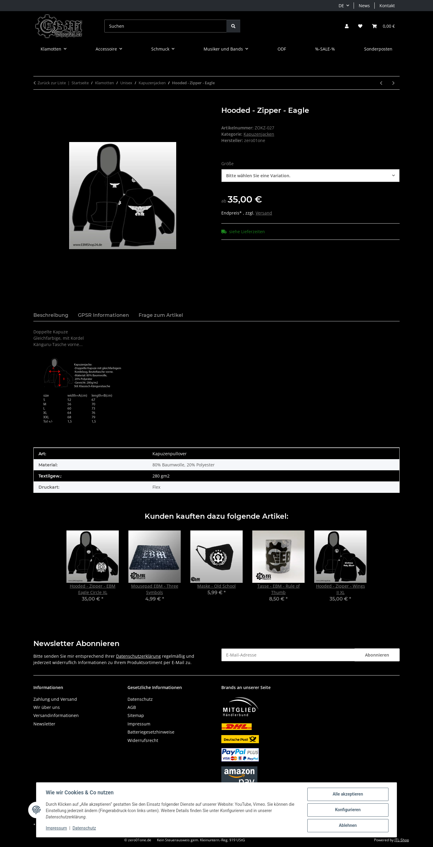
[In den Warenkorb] (38, 103)
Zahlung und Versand (55, 699)
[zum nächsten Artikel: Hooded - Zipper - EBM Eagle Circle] (393, 82)
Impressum (56, 828)
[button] (346, 26)
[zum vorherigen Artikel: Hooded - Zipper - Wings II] (381, 82)
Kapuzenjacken (259, 134)
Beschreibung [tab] (50, 315)
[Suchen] (165, 26)
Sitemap (135, 715)
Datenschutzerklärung (138, 656)
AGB (131, 707)
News (364, 5)
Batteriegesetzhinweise (150, 732)
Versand (264, 213)
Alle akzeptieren (347, 794)
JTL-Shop (402, 839)
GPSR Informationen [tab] (103, 315)
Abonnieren (377, 655)
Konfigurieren (347, 810)
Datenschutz (84, 828)
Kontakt (387, 5)
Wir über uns (46, 707)
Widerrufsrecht (142, 740)
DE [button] (341, 5)
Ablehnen (347, 825)
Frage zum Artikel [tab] (161, 315)
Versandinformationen (56, 715)
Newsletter (44, 724)
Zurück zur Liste (52, 82)
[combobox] (310, 175)
